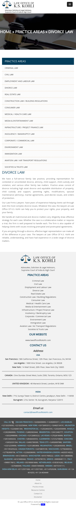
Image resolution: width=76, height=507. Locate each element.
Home (5, 31)
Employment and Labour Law (19, 81)
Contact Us (38, 493)
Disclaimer (38, 497)
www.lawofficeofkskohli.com (38, 340)
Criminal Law (11, 68)
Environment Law (14, 147)
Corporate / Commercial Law (19, 140)
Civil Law (9, 74)
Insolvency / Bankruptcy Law (19, 134)
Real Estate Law (12, 94)
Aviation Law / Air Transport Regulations (26, 160)
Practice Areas (29, 31)
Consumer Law (12, 107)
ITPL (42, 504)
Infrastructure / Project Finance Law (24, 127)
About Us (38, 483)
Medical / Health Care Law (18, 114)
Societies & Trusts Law (16, 167)
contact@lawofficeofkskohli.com (38, 412)
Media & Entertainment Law (19, 120)
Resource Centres (38, 490)
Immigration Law (13, 153)
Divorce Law (11, 87)
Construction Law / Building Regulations (26, 101)
